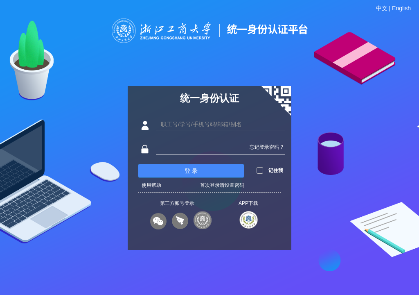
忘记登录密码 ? (266, 147)
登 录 (191, 171)
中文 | (384, 8)
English (401, 8)
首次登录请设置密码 (222, 185)
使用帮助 (151, 185)
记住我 (275, 170)
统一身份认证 (209, 98)
